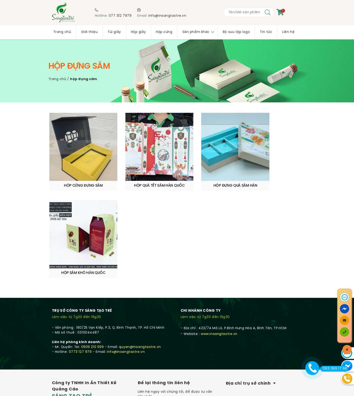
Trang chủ (57, 79)
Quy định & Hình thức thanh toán (81, 347)
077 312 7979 (120, 16)
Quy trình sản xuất (68, 341)
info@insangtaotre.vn (167, 16)
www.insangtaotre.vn (219, 235)
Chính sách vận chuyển (72, 335)
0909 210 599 (92, 248)
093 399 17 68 (333, 368)
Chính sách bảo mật (70, 353)
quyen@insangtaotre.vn (140, 248)
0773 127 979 (80, 253)
